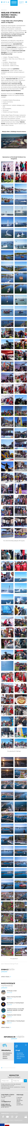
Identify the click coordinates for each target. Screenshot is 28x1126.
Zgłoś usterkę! (20, 1054)
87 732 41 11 (6, 1107)
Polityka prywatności (20, 1104)
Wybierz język (21, 2)
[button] (1, 1067)
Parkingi (19, 1058)
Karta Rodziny (6, 1054)
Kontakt (19, 1099)
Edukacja (5, 1058)
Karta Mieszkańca (7, 1053)
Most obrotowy (21, 1056)
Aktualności (20, 1100)
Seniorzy (5, 1056)
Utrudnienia (20, 1053)
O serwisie (19, 1097)
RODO (18, 1102)
